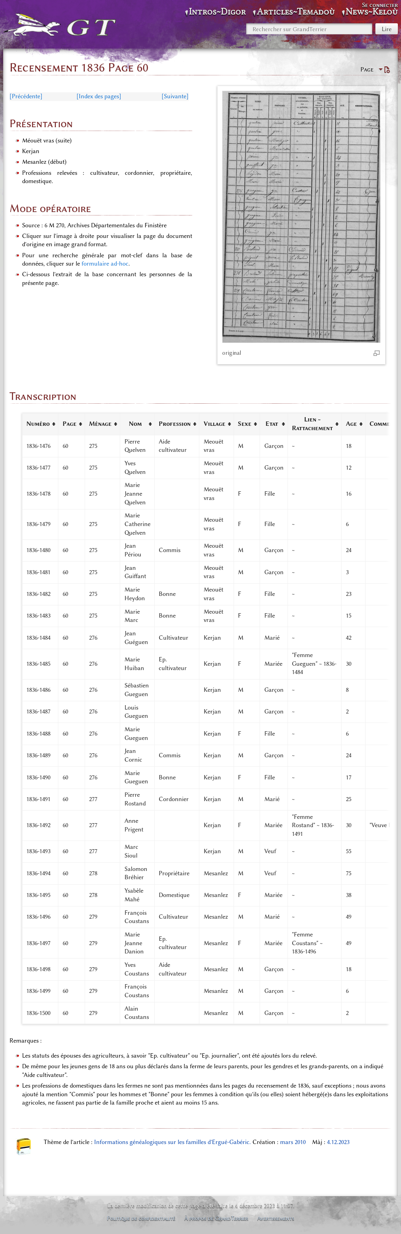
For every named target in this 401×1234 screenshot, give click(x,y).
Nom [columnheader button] (135, 423)
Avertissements (275, 1218)
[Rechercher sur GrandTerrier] (309, 28)
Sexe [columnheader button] (244, 423)
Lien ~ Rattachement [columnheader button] (312, 424)
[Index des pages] (98, 96)
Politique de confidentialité (141, 1218)
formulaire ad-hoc (105, 263)
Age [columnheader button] (351, 423)
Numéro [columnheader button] (38, 423)
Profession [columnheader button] (175, 423)
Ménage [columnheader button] (100, 423)
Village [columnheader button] (214, 423)
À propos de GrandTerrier (216, 1218)
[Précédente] (26, 96)
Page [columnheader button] (69, 423)
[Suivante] (175, 96)
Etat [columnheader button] (271, 423)
